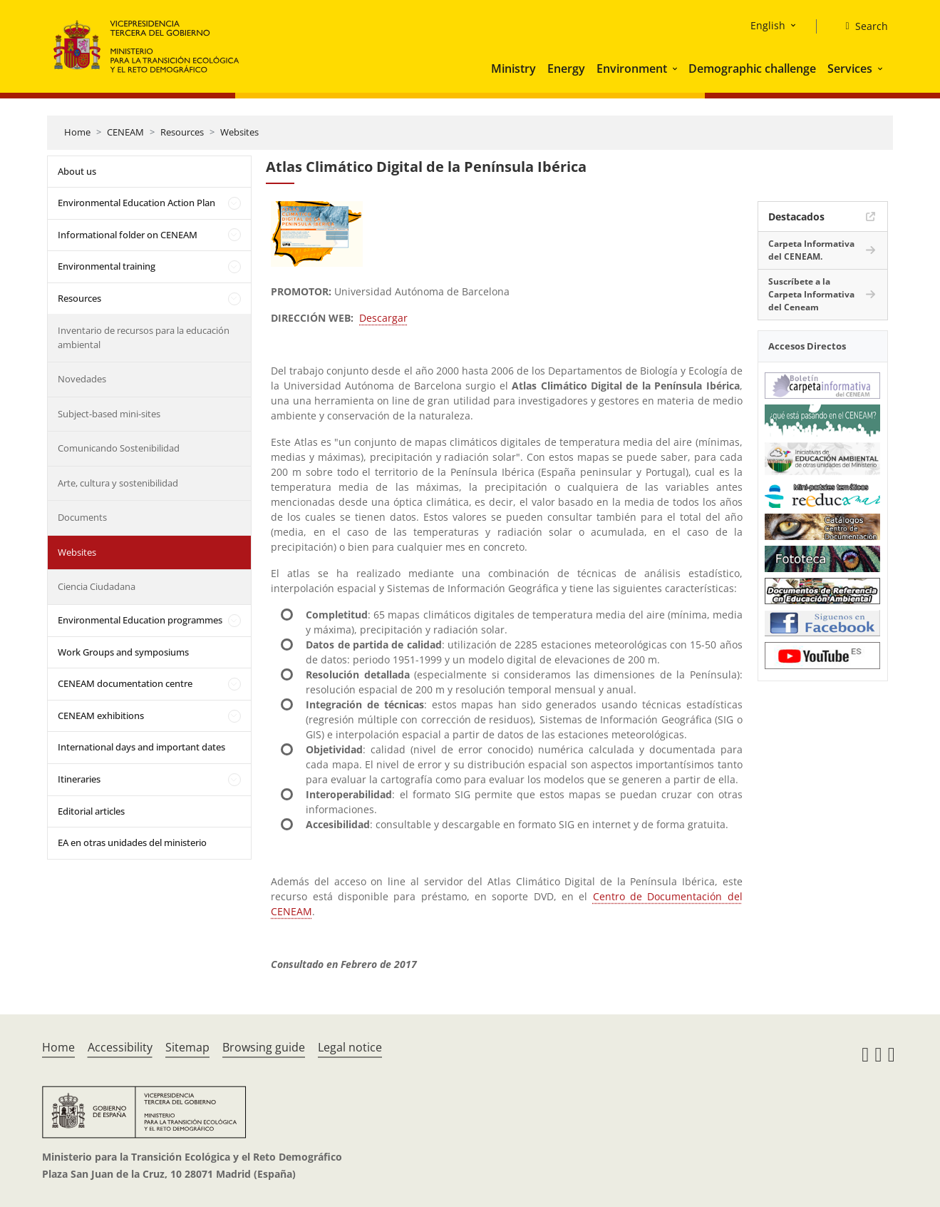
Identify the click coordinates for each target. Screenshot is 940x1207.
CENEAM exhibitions (101, 715)
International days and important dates (141, 746)
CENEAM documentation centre (125, 683)
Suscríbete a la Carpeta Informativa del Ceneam (811, 294)
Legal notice (350, 1047)
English (767, 25)
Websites (239, 132)
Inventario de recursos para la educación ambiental (143, 337)
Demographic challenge (752, 68)
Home (77, 132)
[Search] (860, 26)
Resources (182, 132)
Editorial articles (91, 811)
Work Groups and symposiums (123, 652)
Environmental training (106, 266)
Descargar (383, 318)
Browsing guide (263, 1047)
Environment (631, 68)
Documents (82, 517)
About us (77, 171)
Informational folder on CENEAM (127, 234)
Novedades (82, 378)
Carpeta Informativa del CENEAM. (811, 250)
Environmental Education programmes (140, 619)
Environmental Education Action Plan (136, 202)
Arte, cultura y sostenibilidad (118, 483)
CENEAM (125, 132)
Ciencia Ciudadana (96, 586)
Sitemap (187, 1047)
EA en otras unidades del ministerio (132, 842)
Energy (566, 68)
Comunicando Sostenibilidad (119, 448)
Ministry (513, 68)
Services (849, 68)
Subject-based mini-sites (109, 413)
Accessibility (120, 1047)
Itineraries (79, 779)
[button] (676, 68)
